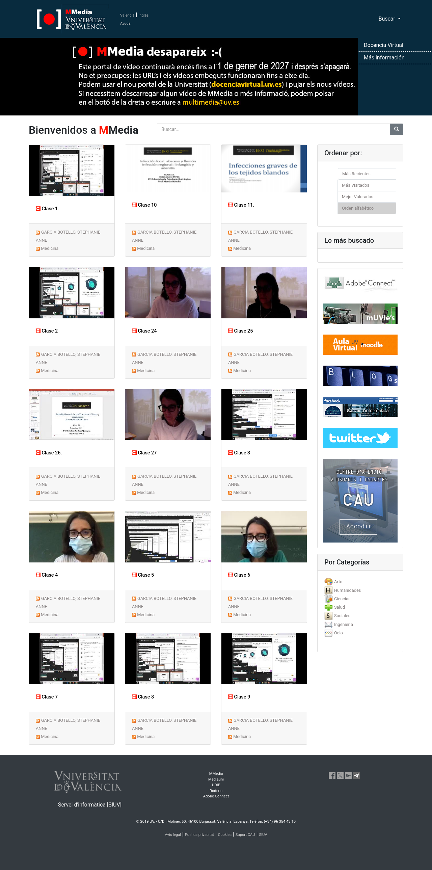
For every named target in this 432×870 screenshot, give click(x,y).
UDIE (216, 785)
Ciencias (342, 598)
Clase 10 (144, 205)
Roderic (216, 791)
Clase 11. (241, 205)
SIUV (263, 835)
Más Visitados (355, 185)
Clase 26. (49, 453)
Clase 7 (47, 697)
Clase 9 (239, 697)
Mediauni (216, 779)
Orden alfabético (358, 208)
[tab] (360, 581)
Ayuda (125, 23)
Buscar (387, 19)
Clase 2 (47, 331)
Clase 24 (144, 331)
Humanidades (347, 590)
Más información (384, 57)
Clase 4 (47, 575)
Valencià (127, 15)
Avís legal (173, 835)
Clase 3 (239, 453)
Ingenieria (343, 624)
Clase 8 (143, 697)
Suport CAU (245, 835)
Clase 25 (240, 331)
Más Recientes (356, 173)
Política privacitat (199, 835)
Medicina (49, 248)
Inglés (143, 15)
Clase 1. (47, 209)
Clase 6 (239, 575)
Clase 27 (144, 453)
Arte (338, 581)
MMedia (216, 773)
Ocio (338, 632)
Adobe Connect (216, 796)
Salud (339, 607)
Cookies (225, 835)
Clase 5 (143, 575)
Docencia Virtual (383, 45)
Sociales (342, 615)
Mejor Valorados (357, 196)
